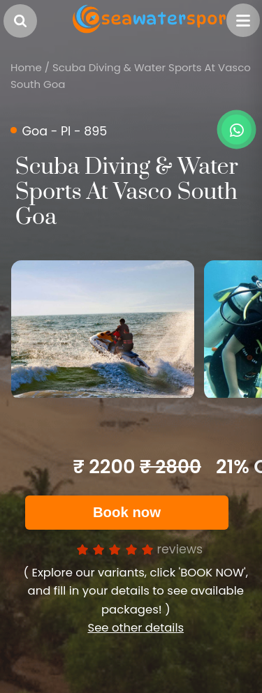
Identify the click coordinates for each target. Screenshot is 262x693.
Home (26, 67)
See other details (135, 628)
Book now (127, 512)
